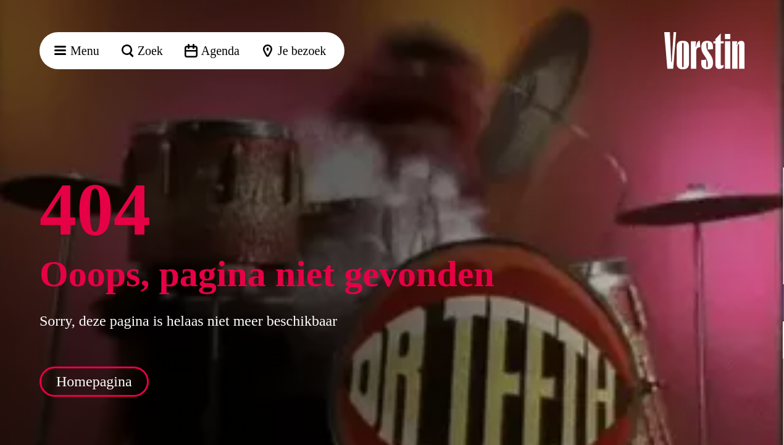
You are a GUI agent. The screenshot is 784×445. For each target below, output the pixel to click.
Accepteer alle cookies (679, 386)
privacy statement (630, 262)
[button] (765, 190)
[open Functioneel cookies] (764, 304)
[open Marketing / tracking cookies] (764, 341)
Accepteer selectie (679, 421)
